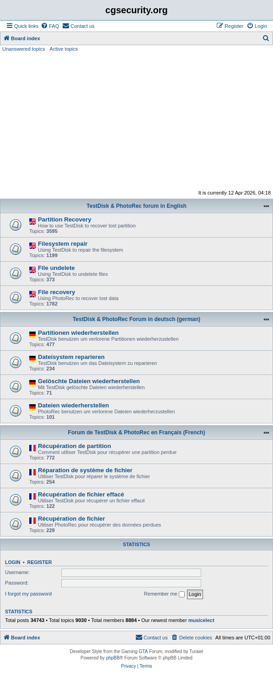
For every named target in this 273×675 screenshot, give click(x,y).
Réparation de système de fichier (85, 470)
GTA (143, 651)
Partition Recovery (64, 219)
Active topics (64, 49)
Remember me (164, 594)
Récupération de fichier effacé (81, 494)
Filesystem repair (63, 243)
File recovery (56, 292)
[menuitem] (50, 26)
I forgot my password (28, 593)
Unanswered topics (23, 49)
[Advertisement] (136, 121)
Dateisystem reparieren (71, 356)
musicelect (201, 620)
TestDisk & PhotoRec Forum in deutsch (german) (136, 319)
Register (39, 562)
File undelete (56, 267)
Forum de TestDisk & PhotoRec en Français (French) (136, 432)
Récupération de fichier (71, 518)
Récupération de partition (74, 446)
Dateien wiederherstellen (73, 405)
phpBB (113, 657)
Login (12, 562)
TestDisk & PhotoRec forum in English (136, 206)
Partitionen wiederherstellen (78, 332)
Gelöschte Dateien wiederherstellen (89, 381)
